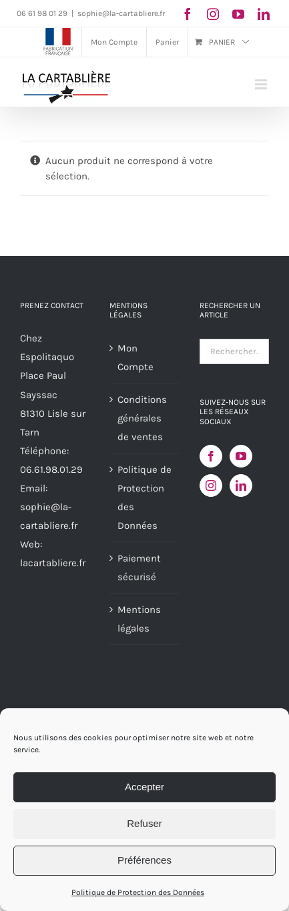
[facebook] (187, 14)
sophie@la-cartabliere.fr (121, 13)
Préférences (144, 860)
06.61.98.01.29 (51, 470)
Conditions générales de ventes (142, 418)
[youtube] (238, 14)
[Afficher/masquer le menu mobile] (262, 84)
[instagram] (213, 14)
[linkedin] (263, 14)
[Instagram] (211, 485)
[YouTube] (241, 456)
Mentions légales (139, 619)
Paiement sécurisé (139, 567)
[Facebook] (211, 456)
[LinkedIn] (241, 485)
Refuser (144, 823)
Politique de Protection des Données (137, 892)
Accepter (144, 786)
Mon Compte (135, 357)
